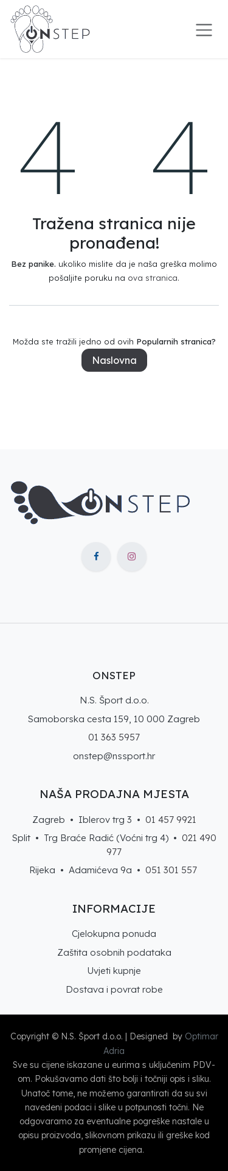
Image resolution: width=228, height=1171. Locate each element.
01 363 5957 (114, 737)
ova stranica (153, 278)
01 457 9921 (170, 819)
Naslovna (114, 360)
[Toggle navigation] (204, 29)
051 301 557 (171, 870)
